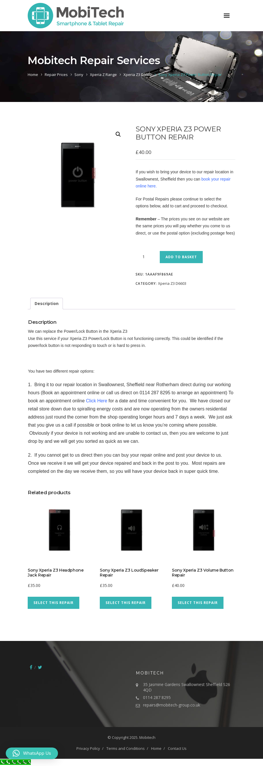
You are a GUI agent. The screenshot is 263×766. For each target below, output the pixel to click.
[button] (118, 134)
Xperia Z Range (103, 74)
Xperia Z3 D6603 (137, 74)
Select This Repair (53, 602)
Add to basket (181, 256)
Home (33, 74)
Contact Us (177, 748)
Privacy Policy (88, 748)
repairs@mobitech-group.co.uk (171, 705)
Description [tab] (47, 303)
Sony (78, 74)
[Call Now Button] (15, 762)
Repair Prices (56, 74)
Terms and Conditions (125, 748)
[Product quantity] (146, 257)
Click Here (96, 400)
